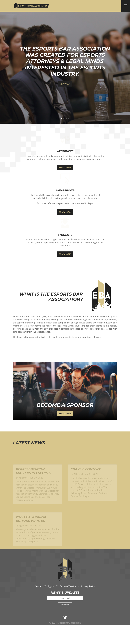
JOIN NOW (65, 83)
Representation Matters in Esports (33, 474)
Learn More (65, 167)
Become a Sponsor (65, 405)
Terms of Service (68, 586)
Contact (39, 586)
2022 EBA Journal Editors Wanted (31, 522)
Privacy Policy (88, 586)
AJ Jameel (23, 481)
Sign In (51, 586)
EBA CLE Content (86, 473)
